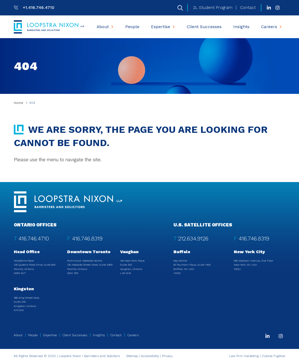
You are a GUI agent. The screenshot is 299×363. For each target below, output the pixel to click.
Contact (248, 7)
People (132, 26)
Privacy (167, 356)
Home (18, 103)
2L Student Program (212, 7)
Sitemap (132, 356)
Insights (241, 26)
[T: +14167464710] (34, 7)
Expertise (163, 26)
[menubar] (189, 26)
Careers (272, 26)
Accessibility (150, 356)
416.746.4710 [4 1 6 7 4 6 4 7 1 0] (33, 238)
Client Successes (204, 26)
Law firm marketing (244, 356)
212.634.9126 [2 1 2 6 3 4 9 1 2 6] (193, 238)
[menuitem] (105, 26)
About (105, 26)
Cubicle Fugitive (273, 356)
